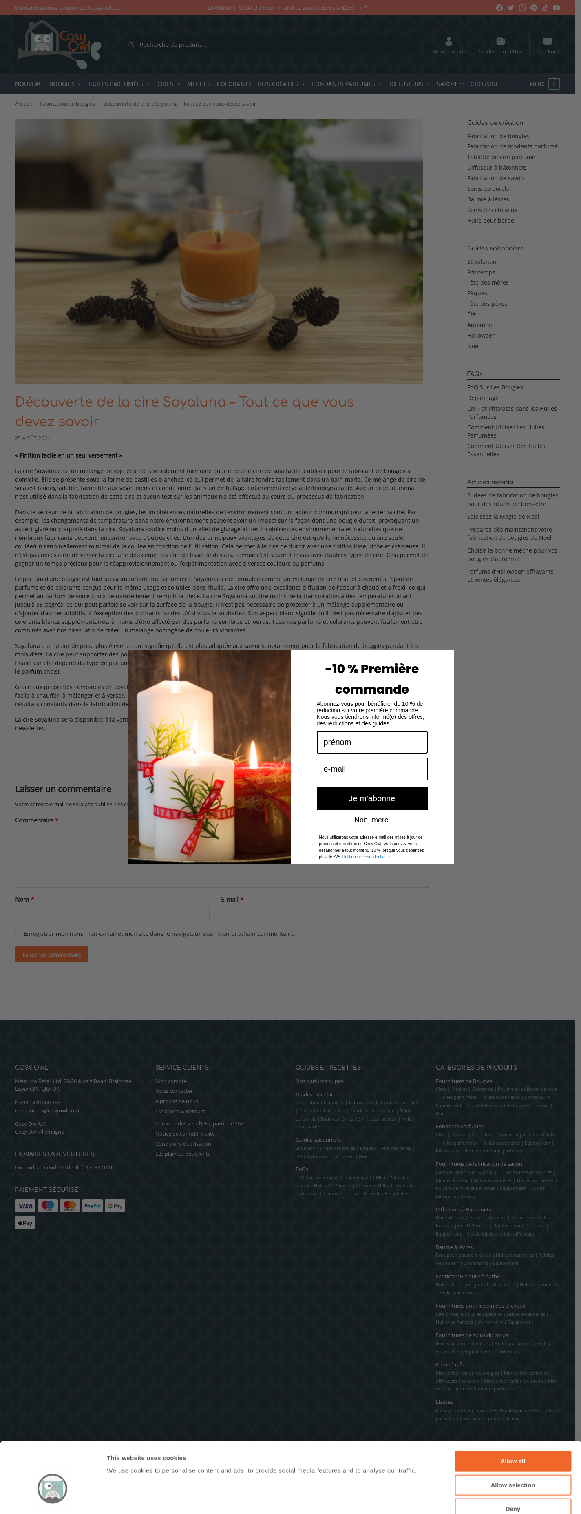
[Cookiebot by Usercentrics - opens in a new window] (52, 1498)
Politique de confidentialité (366, 875)
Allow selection (512, 1438)
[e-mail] (372, 787)
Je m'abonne (372, 816)
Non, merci (372, 837)
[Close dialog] (445, 677)
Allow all (513, 1414)
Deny (513, 1462)
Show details (428, 1497)
